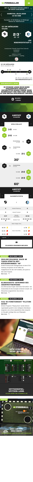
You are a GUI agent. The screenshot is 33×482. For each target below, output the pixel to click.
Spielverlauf (16, 124)
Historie (2, 195)
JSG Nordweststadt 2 (22, 41)
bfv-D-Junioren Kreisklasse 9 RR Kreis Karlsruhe (18, 8)
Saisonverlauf (31, 195)
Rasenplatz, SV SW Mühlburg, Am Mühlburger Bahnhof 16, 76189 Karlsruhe (18, 20)
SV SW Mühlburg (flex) (10, 27)
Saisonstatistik (16, 196)
